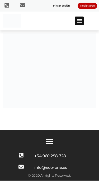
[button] (79, 21)
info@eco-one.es (50, 167)
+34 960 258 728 (50, 155)
